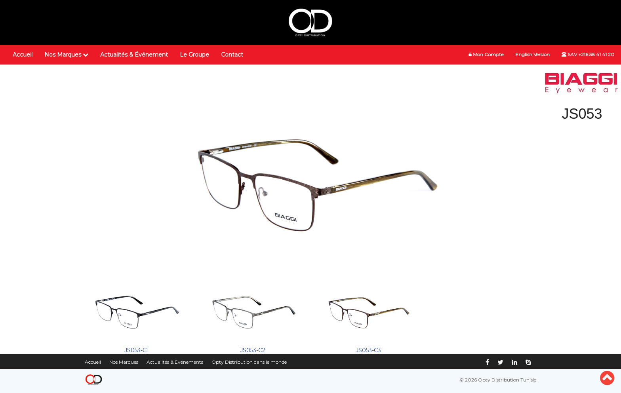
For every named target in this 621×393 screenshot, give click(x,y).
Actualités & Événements (175, 362)
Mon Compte (486, 54)
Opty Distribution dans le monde (249, 362)
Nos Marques (66, 54)
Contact (232, 54)
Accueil (22, 54)
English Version (532, 54)
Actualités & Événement (134, 54)
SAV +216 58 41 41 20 (588, 54)
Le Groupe (194, 54)
